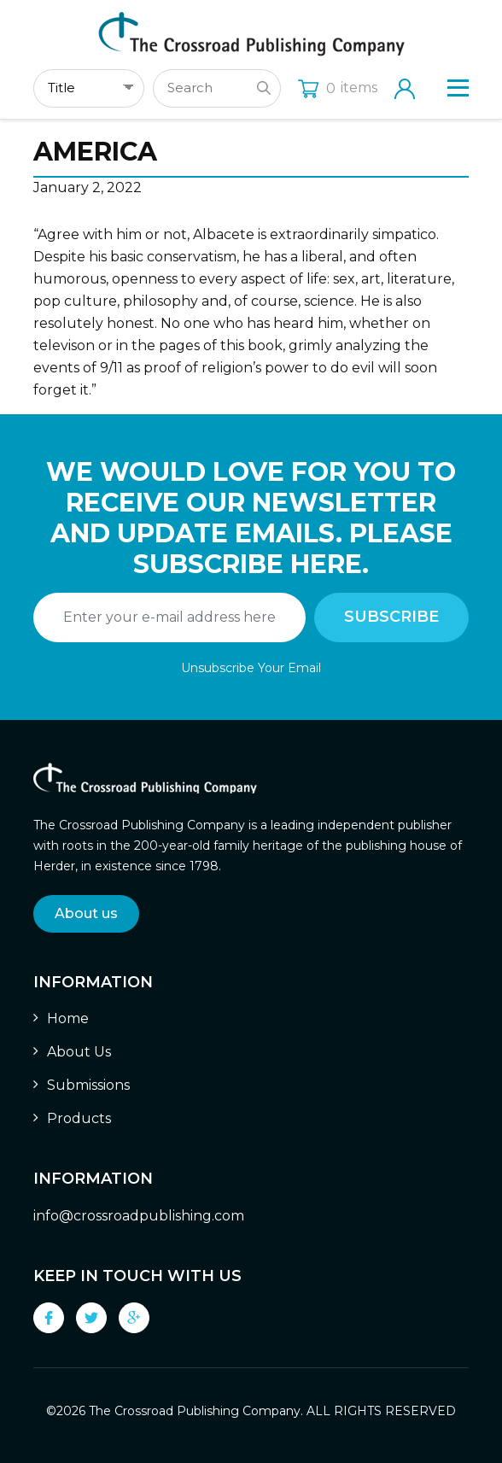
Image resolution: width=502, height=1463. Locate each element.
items (337, 87)
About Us (79, 1052)
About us (86, 913)
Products (79, 1118)
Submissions (88, 1085)
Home (68, 1018)
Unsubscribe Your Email (251, 668)
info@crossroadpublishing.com (138, 1216)
